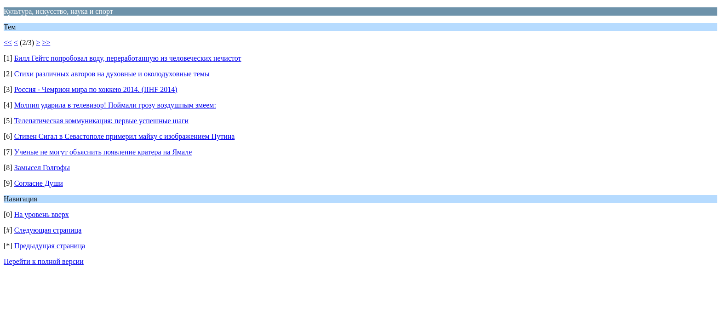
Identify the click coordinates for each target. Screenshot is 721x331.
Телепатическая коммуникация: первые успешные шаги (101, 121)
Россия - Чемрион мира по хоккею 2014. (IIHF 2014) (95, 89)
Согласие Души (38, 183)
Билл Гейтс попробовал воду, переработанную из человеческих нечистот (127, 58)
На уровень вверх (41, 214)
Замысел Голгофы (42, 167)
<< (8, 42)
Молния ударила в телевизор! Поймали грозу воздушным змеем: (115, 105)
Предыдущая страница (49, 246)
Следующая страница (48, 230)
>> (46, 42)
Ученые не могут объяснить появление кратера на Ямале (103, 152)
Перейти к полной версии (44, 261)
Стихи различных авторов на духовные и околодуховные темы (112, 74)
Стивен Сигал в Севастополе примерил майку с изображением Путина (124, 136)
